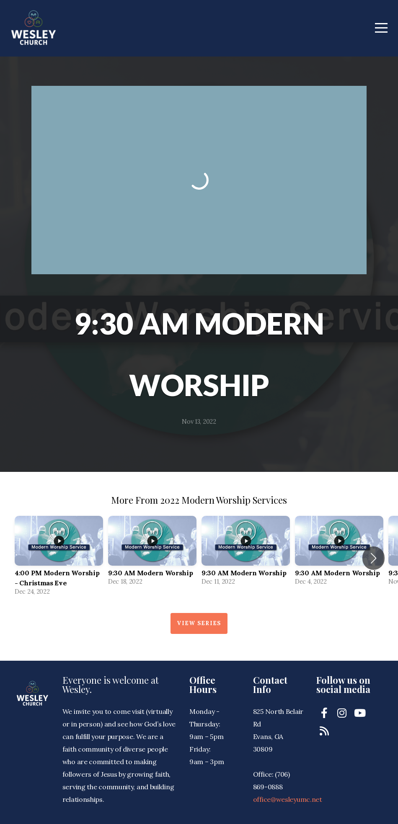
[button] (373, 558)
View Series (199, 623)
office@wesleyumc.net (287, 799)
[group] (59, 558)
